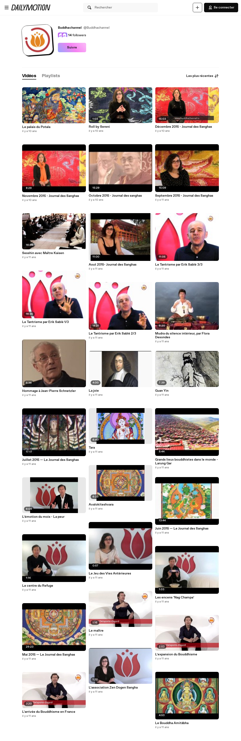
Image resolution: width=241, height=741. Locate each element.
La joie (94, 391)
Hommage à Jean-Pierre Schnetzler (49, 391)
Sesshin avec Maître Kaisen (43, 253)
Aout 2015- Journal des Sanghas (113, 265)
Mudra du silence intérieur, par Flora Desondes (182, 335)
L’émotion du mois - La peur (43, 517)
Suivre (72, 47)
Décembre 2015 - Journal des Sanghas (183, 127)
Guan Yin (162, 391)
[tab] (29, 76)
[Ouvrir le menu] (6, 7)
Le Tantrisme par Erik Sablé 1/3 (45, 322)
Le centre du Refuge (37, 586)
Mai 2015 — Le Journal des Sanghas (48, 655)
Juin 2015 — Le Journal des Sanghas (182, 528)
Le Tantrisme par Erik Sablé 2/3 (112, 333)
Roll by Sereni (99, 127)
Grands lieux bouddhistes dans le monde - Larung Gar (186, 461)
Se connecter (221, 7)
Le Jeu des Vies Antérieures (110, 573)
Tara (92, 448)
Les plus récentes (202, 76)
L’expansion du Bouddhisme (176, 654)
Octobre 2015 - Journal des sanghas (115, 196)
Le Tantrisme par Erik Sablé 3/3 (178, 265)
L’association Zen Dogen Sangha (113, 687)
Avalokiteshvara (101, 504)
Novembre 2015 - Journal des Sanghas (50, 196)
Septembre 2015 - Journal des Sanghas (184, 196)
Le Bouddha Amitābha (172, 723)
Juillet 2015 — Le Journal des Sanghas (50, 460)
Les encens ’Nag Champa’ (174, 597)
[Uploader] (197, 7)
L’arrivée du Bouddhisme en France (48, 712)
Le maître (96, 631)
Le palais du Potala (36, 127)
